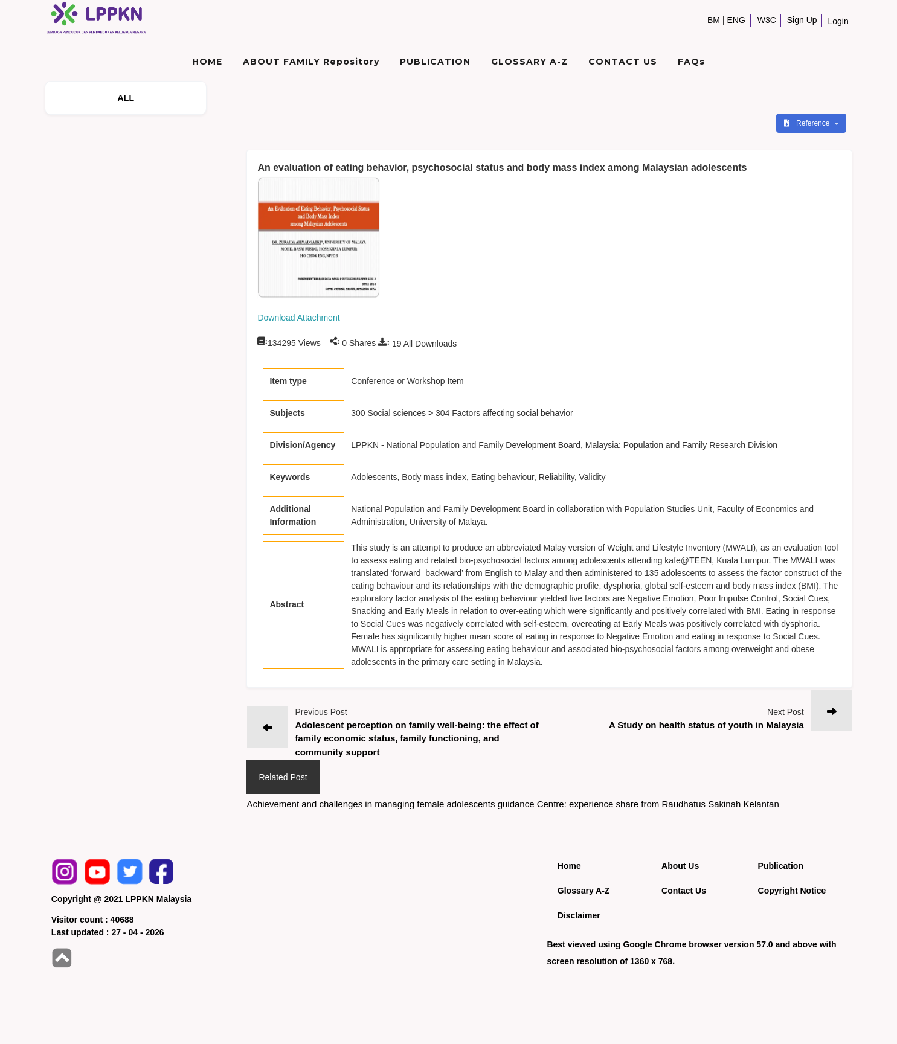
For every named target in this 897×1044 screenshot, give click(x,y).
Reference (808, 123)
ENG (736, 20)
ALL (125, 98)
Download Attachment (298, 317)
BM (713, 20)
